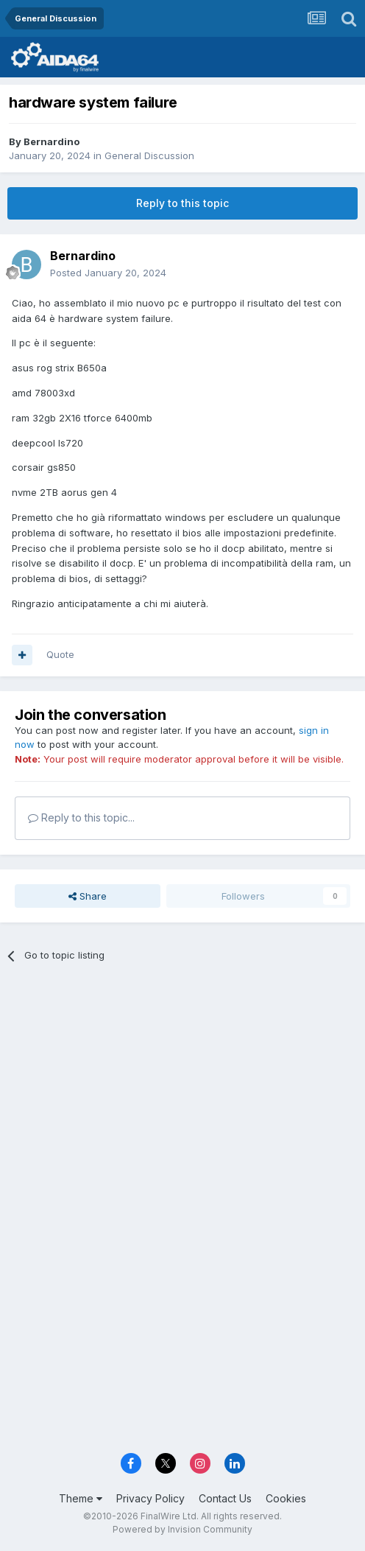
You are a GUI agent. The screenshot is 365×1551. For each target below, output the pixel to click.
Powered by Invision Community (182, 1529)
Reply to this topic (182, 203)
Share (87, 896)
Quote (60, 654)
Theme (80, 1498)
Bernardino (51, 141)
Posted (108, 273)
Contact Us (225, 1498)
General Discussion (149, 155)
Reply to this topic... (81, 817)
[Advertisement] (182, 1084)
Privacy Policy (150, 1498)
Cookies (286, 1498)
